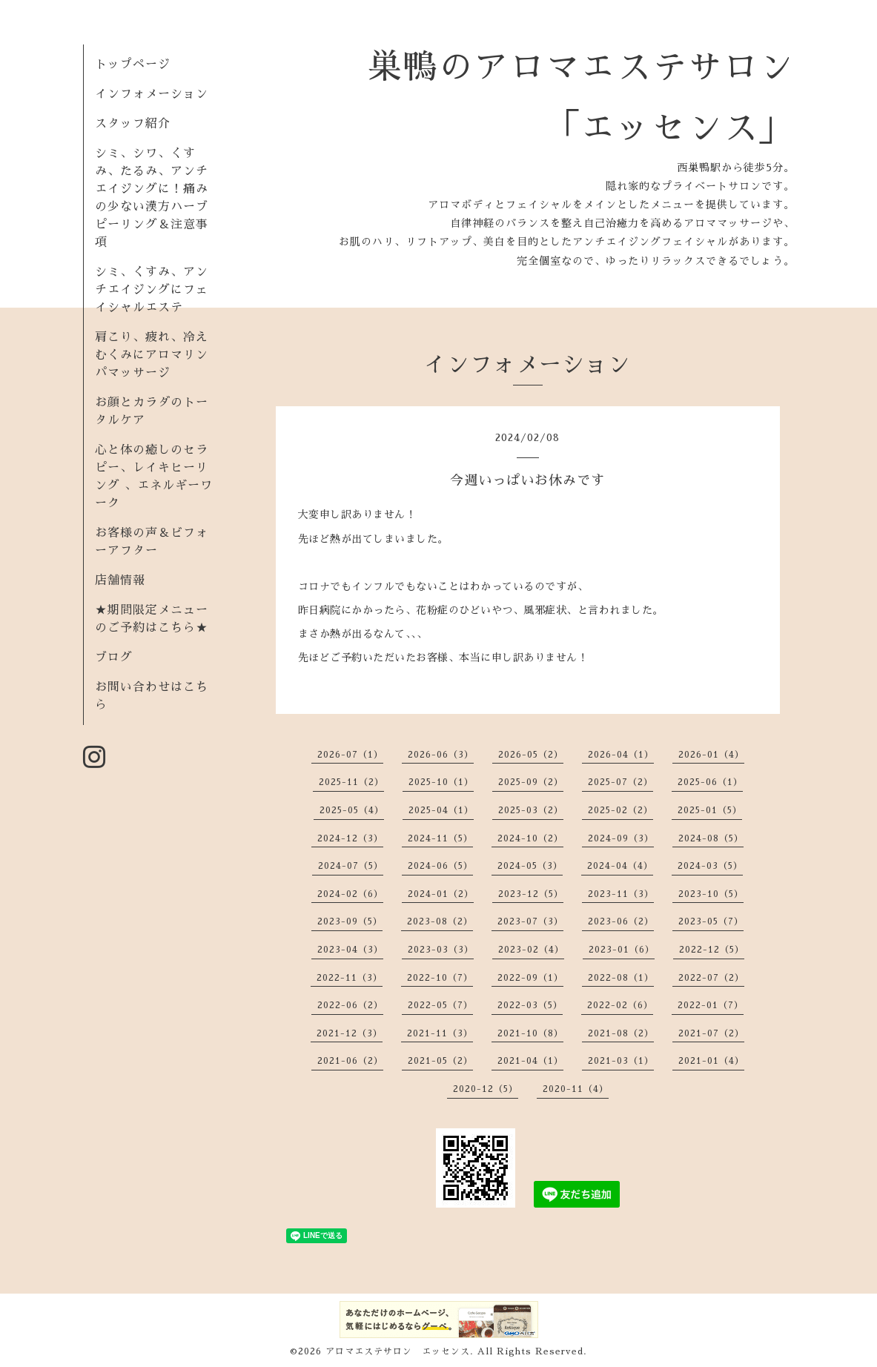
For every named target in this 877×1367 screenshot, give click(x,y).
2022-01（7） (711, 1005)
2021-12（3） (350, 1033)
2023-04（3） (350, 949)
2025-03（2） (530, 810)
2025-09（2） (530, 782)
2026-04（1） (621, 754)
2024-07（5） (350, 865)
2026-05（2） (530, 754)
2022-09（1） (530, 977)
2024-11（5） (440, 838)
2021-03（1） (621, 1060)
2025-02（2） (620, 810)
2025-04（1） (441, 810)
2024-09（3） (621, 838)
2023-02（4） (531, 949)
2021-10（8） (530, 1033)
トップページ (133, 64)
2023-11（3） (621, 894)
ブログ (114, 657)
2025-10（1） (441, 782)
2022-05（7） (440, 1005)
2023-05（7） (711, 921)
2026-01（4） (711, 754)
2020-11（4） (576, 1089)
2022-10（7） (440, 977)
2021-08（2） (621, 1033)
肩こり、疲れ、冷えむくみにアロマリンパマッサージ (151, 355)
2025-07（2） (620, 782)
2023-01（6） (622, 949)
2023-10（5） (711, 894)
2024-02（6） (350, 894)
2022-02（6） (620, 1005)
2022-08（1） (621, 977)
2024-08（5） (711, 838)
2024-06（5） (440, 865)
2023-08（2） (440, 921)
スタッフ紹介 (133, 124)
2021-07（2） (711, 1033)
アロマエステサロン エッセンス (397, 1351)
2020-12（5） (485, 1089)
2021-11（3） (440, 1033)
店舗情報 (120, 580)
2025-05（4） (352, 810)
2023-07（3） (530, 921)
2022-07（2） (711, 977)
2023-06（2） (621, 921)
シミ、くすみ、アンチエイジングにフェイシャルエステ (151, 290)
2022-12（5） (711, 949)
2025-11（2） (351, 782)
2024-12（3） (350, 838)
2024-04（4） (620, 865)
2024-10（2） (530, 838)
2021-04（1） (530, 1060)
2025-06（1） (710, 782)
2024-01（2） (441, 894)
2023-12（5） (530, 894)
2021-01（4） (711, 1060)
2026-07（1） (350, 754)
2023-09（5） (350, 921)
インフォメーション (151, 94)
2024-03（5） (710, 865)
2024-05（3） (530, 865)
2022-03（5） (530, 1005)
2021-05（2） (440, 1060)
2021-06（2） (350, 1060)
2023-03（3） (441, 949)
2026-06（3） (441, 754)
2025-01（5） (710, 810)
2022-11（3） (350, 977)
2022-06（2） (350, 1005)
